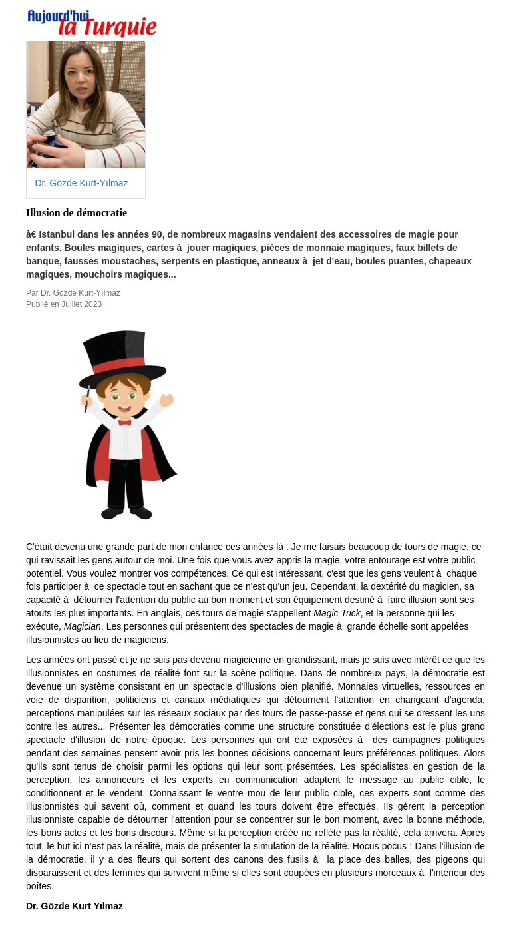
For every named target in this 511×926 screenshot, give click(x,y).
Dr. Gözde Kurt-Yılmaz (81, 183)
